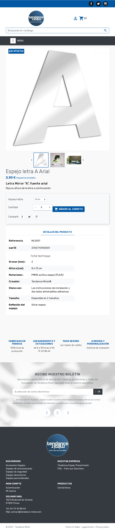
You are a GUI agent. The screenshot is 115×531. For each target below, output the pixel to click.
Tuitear (29, 216)
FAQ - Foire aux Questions (71, 468)
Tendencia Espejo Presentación (73, 465)
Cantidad (13, 207)
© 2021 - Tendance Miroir (18, 527)
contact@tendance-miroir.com (26, 512)
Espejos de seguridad (16, 472)
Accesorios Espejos (15, 465)
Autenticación (13, 488)
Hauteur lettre (15, 199)
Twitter (98, 3)
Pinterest (36, 216)
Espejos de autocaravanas (19, 468)
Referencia (16, 240)
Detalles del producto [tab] (57, 232)
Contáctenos (64, 488)
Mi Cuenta (11, 491)
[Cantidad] (42, 207)
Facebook (91, 3)
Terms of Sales (72, 527)
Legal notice (88, 527)
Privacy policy (102, 527)
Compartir (22, 216)
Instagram (105, 3)
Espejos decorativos (16, 475)
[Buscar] (57, 30)
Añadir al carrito (69, 209)
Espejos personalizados (17, 478)
